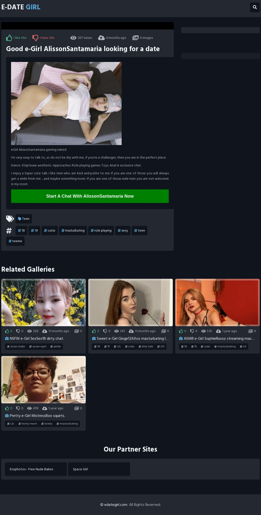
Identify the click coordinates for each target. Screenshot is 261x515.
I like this (16, 38)
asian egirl (37, 346)
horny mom (27, 424)
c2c (117, 346)
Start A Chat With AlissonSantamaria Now (90, 196)
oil (243, 346)
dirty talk (146, 346)
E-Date (20, 7)
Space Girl (80, 469)
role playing (101, 230)
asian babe (16, 346)
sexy (123, 230)
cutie (49, 230)
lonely (46, 424)
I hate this (43, 38)
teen (139, 230)
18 (21, 230)
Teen (23, 218)
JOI (160, 346)
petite (55, 346)
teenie (15, 241)
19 (34, 230)
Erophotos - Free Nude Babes (31, 469)
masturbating (73, 230)
